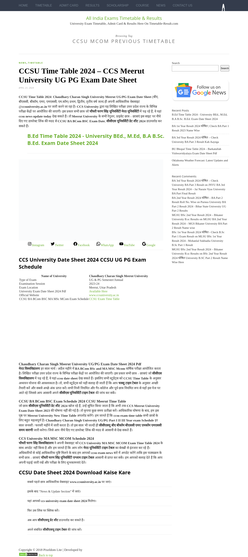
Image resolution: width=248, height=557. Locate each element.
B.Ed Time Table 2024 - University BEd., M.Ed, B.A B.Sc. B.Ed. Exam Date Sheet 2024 (95, 139)
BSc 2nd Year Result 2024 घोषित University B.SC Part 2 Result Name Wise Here (200, 258)
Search (176, 63)
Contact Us (183, 5)
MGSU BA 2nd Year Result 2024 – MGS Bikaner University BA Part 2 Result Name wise (199, 223)
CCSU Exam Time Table (104, 299)
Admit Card (68, 5)
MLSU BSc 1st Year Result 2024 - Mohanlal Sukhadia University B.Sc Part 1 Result (197, 241)
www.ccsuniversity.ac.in (104, 295)
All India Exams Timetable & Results (124, 18)
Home (23, 5)
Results (93, 5)
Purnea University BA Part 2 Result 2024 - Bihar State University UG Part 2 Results (199, 206)
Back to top (46, 555)
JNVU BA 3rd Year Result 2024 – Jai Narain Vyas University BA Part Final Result (198, 189)
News (161, 5)
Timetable (43, 5)
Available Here (98, 291)
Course (142, 5)
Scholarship (118, 5)
